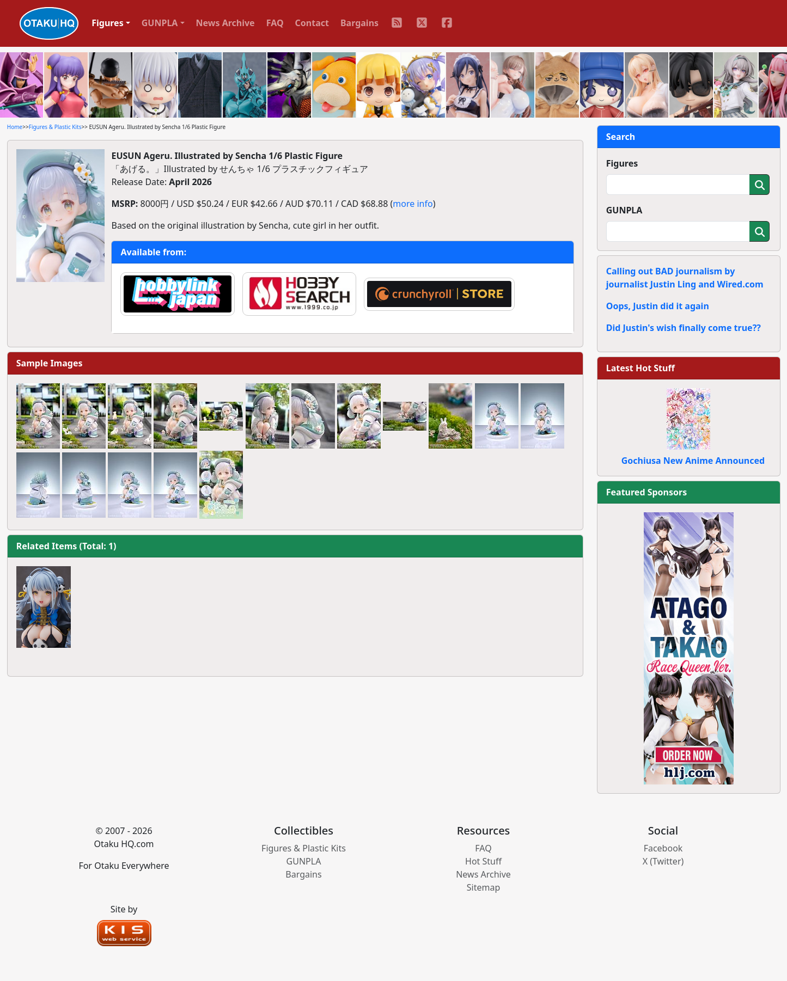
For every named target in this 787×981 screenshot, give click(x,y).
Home (14, 127)
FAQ (275, 23)
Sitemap (484, 887)
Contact (312, 23)
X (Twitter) (663, 861)
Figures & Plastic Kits (55, 127)
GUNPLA (624, 210)
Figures (622, 163)
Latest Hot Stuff (640, 368)
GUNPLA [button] (160, 23)
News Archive (225, 23)
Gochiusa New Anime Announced (693, 461)
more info (412, 204)
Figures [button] (107, 23)
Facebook (663, 848)
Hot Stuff (483, 861)
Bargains (359, 23)
